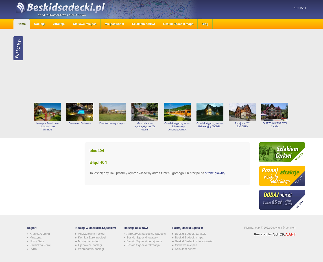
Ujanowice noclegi (90, 245)
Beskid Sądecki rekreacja (143, 245)
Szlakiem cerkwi (143, 24)
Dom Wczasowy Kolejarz (112, 123)
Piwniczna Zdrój (40, 245)
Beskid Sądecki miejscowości (194, 241)
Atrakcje (59, 24)
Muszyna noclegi (89, 241)
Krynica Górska (40, 233)
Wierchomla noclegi (91, 249)
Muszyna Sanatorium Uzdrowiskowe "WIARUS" (47, 126)
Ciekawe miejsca (84, 24)
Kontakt (300, 8)
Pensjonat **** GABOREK (242, 125)
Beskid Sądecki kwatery (142, 237)
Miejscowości (114, 24)
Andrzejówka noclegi (91, 233)
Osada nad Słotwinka (80, 123)
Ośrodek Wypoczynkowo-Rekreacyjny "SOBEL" (209, 125)
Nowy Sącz (37, 241)
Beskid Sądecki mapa (178, 24)
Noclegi (39, 24)
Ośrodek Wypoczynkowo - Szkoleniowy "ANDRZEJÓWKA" (177, 126)
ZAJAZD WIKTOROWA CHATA (275, 125)
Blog (205, 24)
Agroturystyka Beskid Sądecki (146, 233)
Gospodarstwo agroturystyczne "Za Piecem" (144, 126)
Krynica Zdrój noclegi (92, 237)
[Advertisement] (170, 65)
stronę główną (215, 173)
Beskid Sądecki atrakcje (190, 233)
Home (21, 24)
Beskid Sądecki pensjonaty (144, 241)
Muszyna (35, 237)
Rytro (33, 249)
